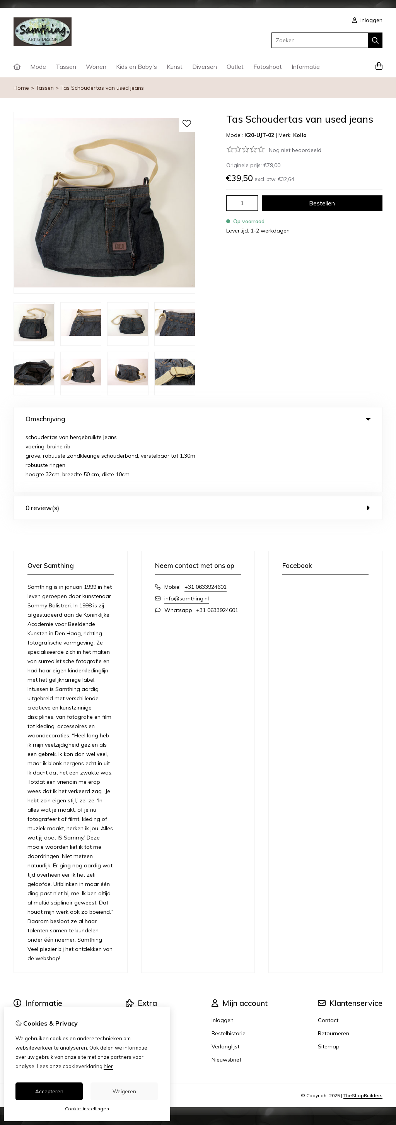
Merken (135, 959)
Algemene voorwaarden (45, 998)
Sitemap (329, 985)
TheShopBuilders (362, 1034)
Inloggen (223, 959)
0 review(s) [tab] (198, 447)
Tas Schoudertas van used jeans (102, 87)
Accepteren (49, 1091)
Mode (38, 66)
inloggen (367, 20)
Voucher (136, 972)
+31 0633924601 (205, 525)
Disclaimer (27, 985)
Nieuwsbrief (226, 998)
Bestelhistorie (229, 972)
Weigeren (124, 1091)
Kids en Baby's (136, 66)
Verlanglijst (225, 985)
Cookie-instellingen (87, 1108)
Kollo (300, 135)
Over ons (25, 959)
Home (21, 87)
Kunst (175, 66)
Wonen (96, 66)
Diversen (204, 66)
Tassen (66, 66)
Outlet (235, 66)
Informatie (306, 66)
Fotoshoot (267, 66)
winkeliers (138, 998)
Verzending (28, 972)
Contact (328, 959)
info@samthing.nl (186, 537)
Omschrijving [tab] (198, 419)
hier (108, 1066)
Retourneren (333, 972)
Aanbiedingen (143, 985)
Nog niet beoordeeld (295, 150)
